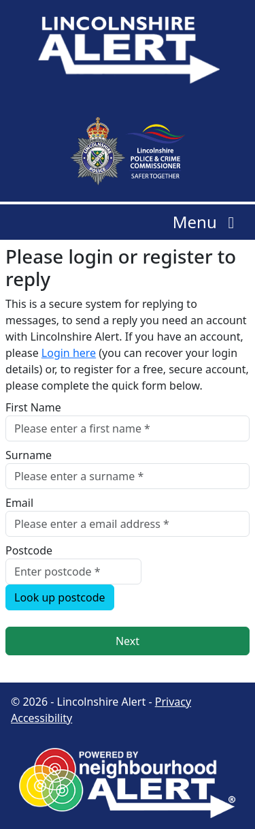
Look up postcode (59, 597)
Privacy (173, 701)
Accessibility (41, 717)
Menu (207, 221)
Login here (68, 352)
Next (127, 641)
